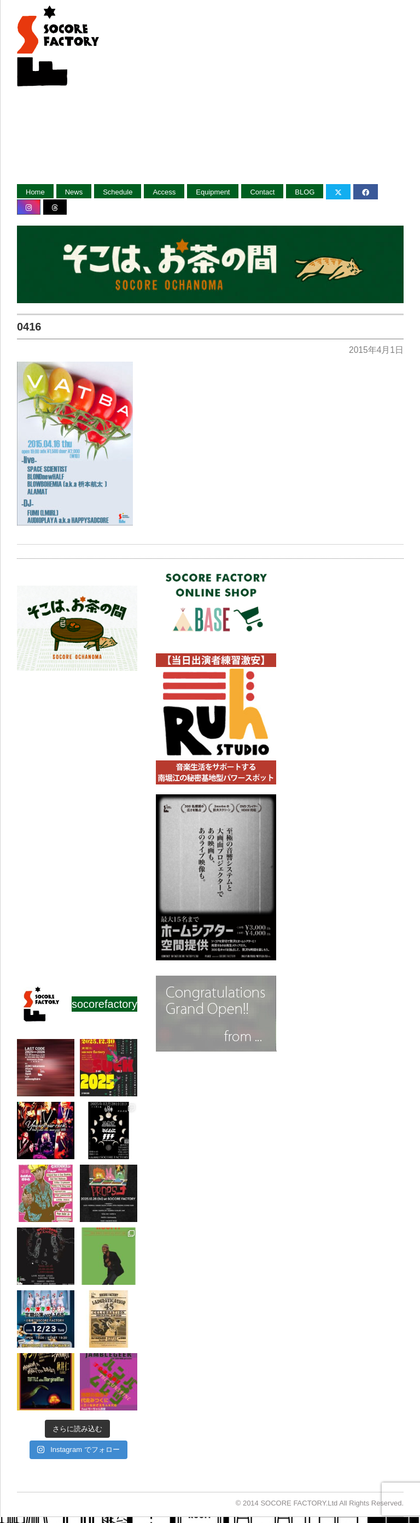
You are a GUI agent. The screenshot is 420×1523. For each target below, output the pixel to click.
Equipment (213, 192)
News (74, 192)
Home (35, 192)
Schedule (117, 192)
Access (164, 192)
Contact (262, 192)
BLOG (304, 192)
